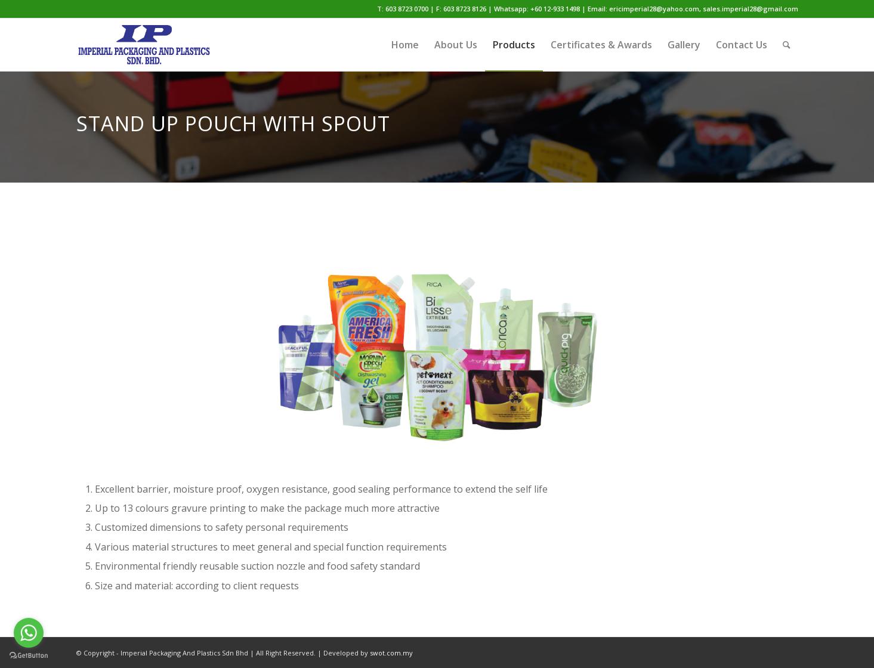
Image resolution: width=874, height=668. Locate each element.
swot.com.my (391, 652)
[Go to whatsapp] (29, 633)
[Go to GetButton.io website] (29, 656)
